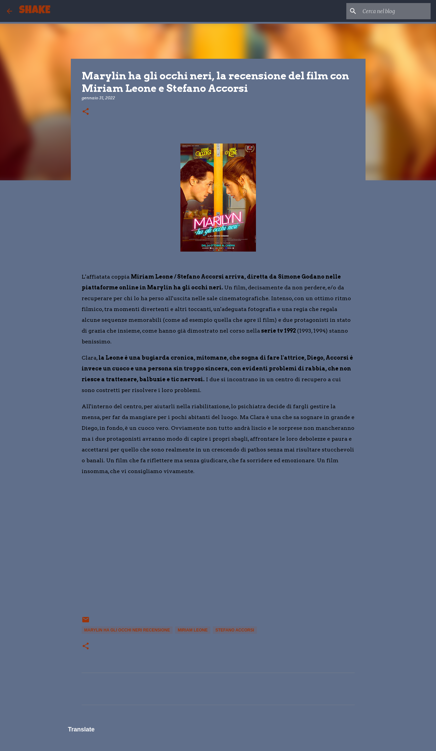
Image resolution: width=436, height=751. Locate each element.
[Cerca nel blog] (395, 11)
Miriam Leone (193, 630)
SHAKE (34, 11)
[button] (86, 111)
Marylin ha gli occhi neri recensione (127, 630)
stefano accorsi (234, 630)
